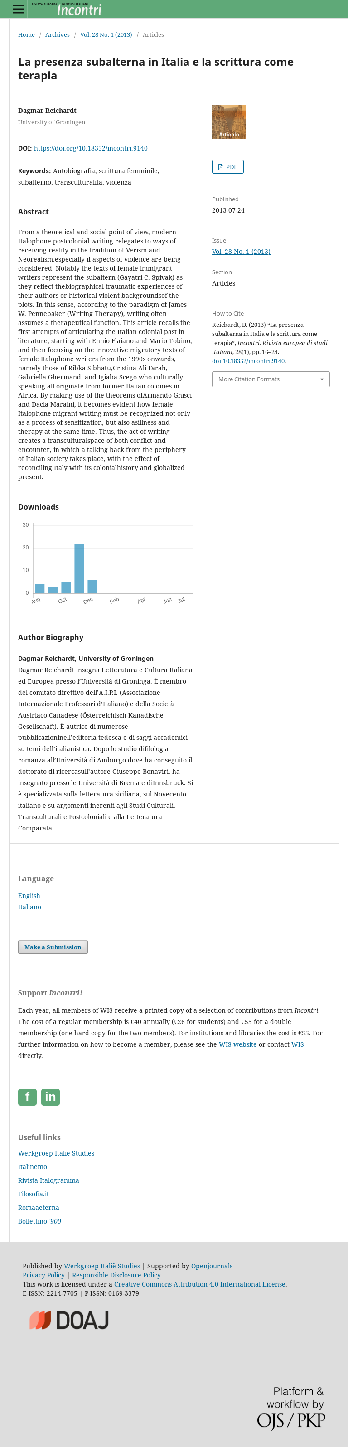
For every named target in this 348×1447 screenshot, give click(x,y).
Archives (57, 34)
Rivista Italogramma (48, 1180)
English (29, 895)
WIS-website (238, 1044)
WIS (297, 1044)
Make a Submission (53, 947)
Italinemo (32, 1166)
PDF (231, 167)
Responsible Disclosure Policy (116, 1275)
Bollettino (39, 1221)
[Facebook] (27, 1097)
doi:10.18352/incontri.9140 (248, 361)
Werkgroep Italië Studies (56, 1153)
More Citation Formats (249, 379)
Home (26, 34)
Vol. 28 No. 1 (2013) (106, 34)
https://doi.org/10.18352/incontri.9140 (91, 148)
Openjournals (211, 1266)
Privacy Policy (44, 1275)
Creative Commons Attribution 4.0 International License (199, 1284)
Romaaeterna (38, 1207)
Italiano (29, 907)
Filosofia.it (33, 1194)
